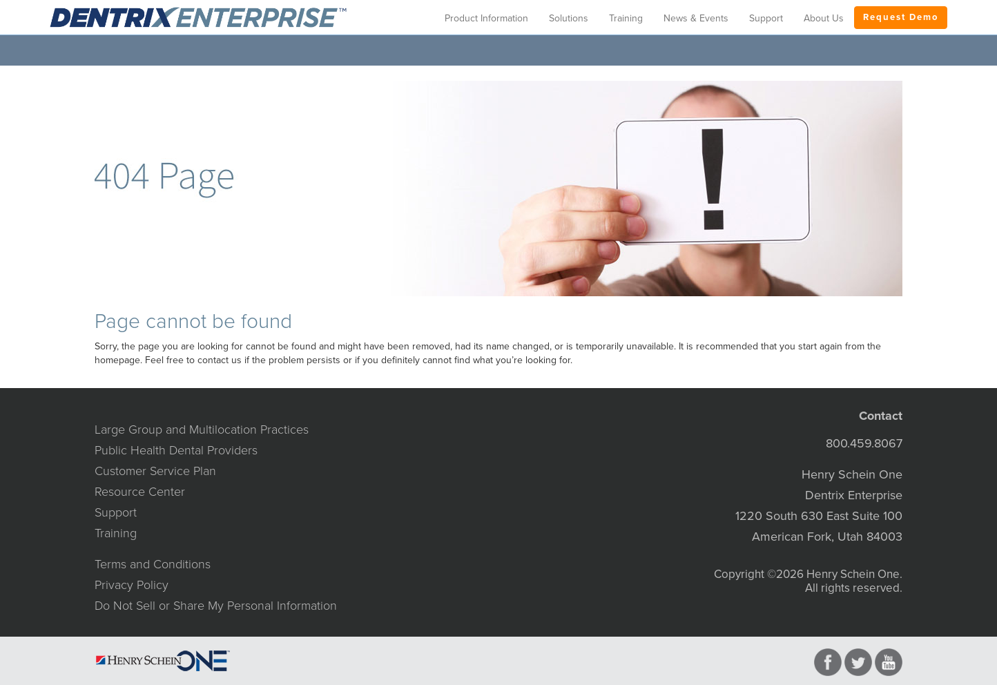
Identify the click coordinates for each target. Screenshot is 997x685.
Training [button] (626, 18)
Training (116, 533)
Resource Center (140, 491)
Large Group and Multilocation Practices (202, 429)
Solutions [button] (568, 18)
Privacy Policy (131, 584)
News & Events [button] (696, 18)
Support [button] (766, 18)
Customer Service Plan (155, 471)
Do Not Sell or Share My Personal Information (216, 605)
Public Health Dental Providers (176, 450)
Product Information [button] (486, 18)
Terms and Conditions (153, 564)
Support (116, 512)
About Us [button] (824, 18)
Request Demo (900, 17)
